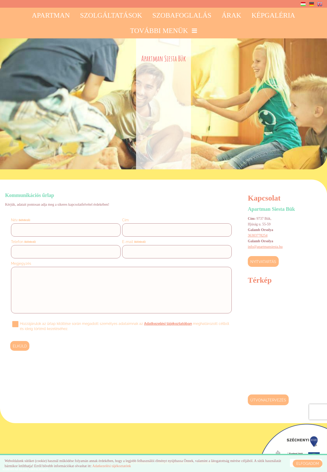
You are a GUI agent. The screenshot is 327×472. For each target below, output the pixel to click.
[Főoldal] (163, 60)
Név (20, 220)
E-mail (134, 242)
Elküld (20, 346)
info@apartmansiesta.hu (265, 247)
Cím (125, 220)
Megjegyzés (21, 263)
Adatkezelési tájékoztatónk (111, 466)
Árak (231, 15)
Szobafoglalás (181, 15)
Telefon (23, 242)
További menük (163, 31)
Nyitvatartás (263, 262)
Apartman (51, 15)
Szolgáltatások (111, 15)
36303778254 (257, 235)
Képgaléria (273, 15)
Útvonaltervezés (268, 400)
